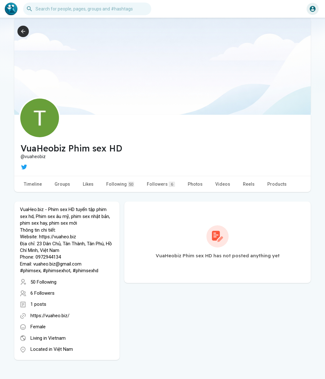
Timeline (33, 184)
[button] (87, 9)
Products (277, 184)
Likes (88, 184)
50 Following (43, 282)
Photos (195, 184)
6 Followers (42, 293)
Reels (249, 184)
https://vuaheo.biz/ (49, 315)
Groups (62, 184)
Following (120, 184)
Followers (161, 184)
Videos (222, 184)
